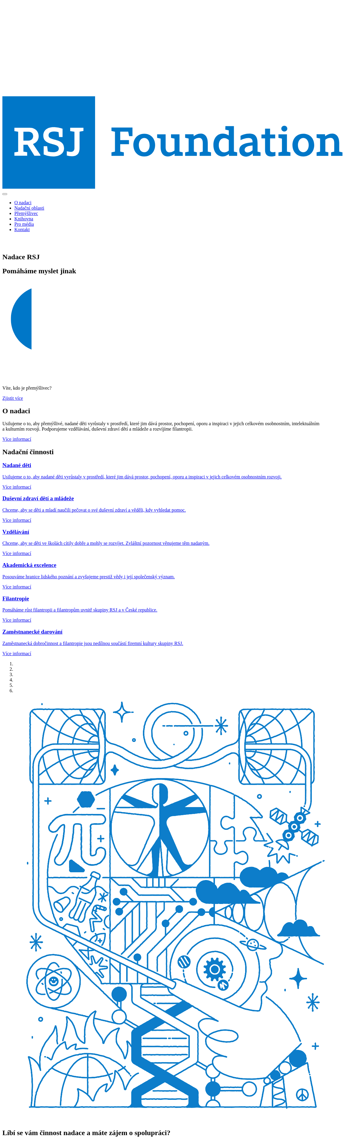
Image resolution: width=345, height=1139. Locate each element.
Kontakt (22, 229)
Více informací (16, 439)
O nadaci (22, 202)
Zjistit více (12, 398)
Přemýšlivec (26, 213)
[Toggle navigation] (4, 194)
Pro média (24, 224)
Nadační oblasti (29, 208)
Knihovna (23, 218)
